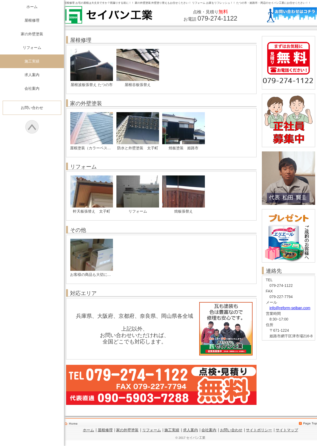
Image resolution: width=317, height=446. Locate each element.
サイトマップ (287, 430)
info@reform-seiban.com (290, 308)
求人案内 (32, 75)
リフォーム (32, 47)
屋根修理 (32, 20)
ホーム (32, 7)
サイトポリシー (259, 430)
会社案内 (32, 88)
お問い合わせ (32, 107)
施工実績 (32, 61)
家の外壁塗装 (32, 34)
